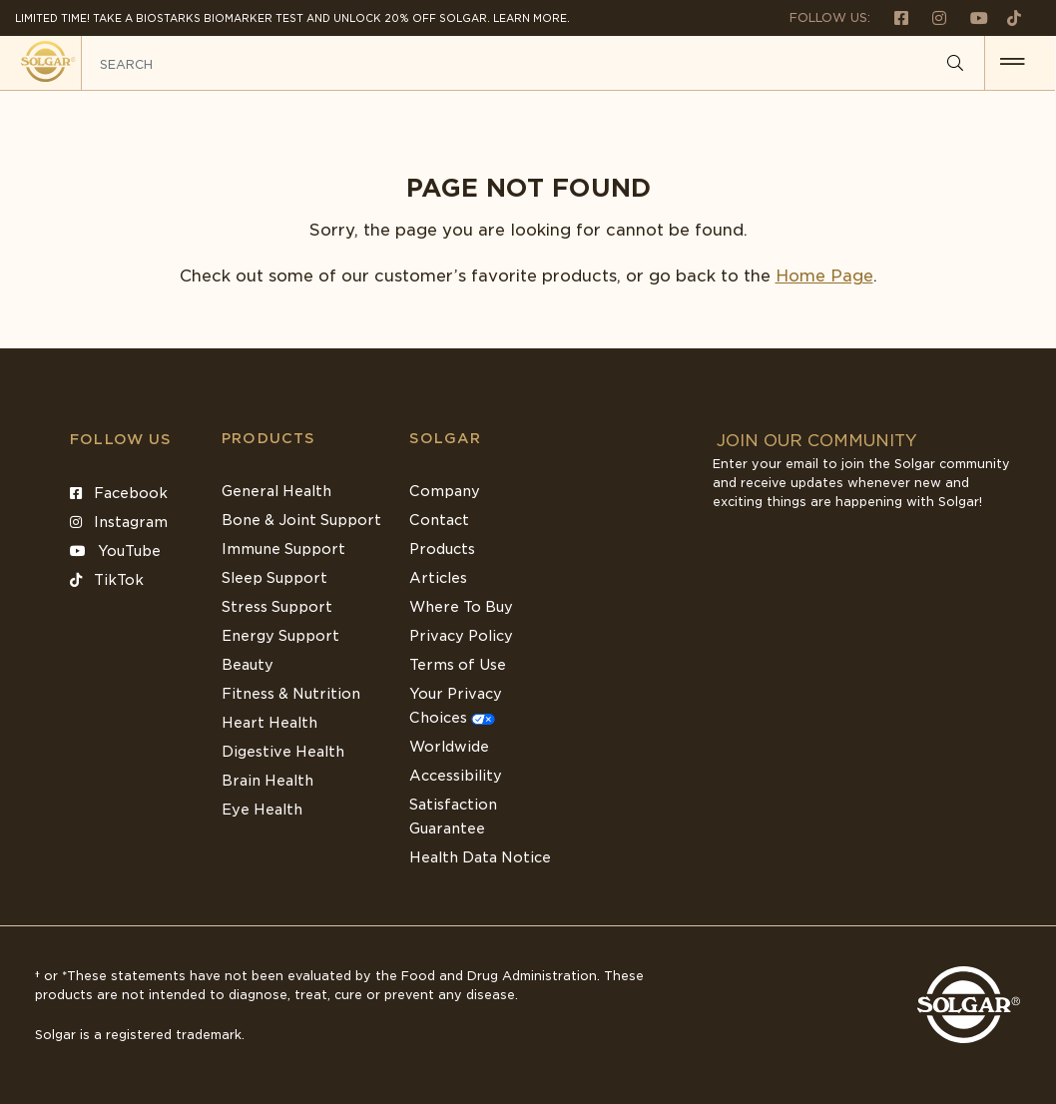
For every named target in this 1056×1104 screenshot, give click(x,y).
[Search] (956, 64)
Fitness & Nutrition (291, 694)
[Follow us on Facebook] (893, 17)
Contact (439, 520)
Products (268, 438)
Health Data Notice (480, 857)
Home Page (824, 276)
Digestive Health (283, 752)
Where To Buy (461, 607)
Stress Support (277, 607)
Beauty (247, 665)
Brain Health (267, 781)
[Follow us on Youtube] (971, 17)
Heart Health (269, 723)
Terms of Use (457, 665)
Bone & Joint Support (301, 520)
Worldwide (449, 747)
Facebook (119, 493)
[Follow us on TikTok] (1006, 17)
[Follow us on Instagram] (931, 17)
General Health (276, 491)
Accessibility (455, 776)
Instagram (119, 522)
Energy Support (280, 636)
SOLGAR (445, 438)
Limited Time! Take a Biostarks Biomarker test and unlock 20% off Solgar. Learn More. (292, 18)
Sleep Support (274, 578)
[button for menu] (1013, 63)
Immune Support (283, 549)
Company (444, 491)
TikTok (107, 580)
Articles (438, 578)
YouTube (115, 551)
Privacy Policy (461, 636)
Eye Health (262, 810)
